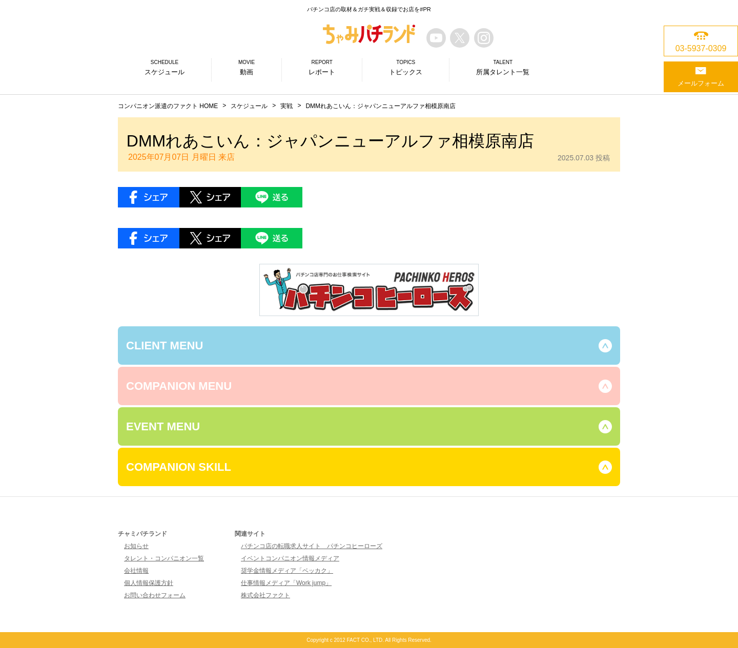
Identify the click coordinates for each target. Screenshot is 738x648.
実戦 (286, 106)
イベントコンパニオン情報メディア (290, 558)
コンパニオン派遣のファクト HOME (168, 106)
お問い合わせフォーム (155, 595)
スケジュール (164, 67)
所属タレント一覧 (502, 67)
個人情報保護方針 (148, 583)
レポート (322, 67)
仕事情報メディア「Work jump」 (286, 583)
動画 (246, 67)
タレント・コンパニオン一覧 (164, 558)
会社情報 (136, 570)
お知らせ (136, 546)
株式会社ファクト (265, 595)
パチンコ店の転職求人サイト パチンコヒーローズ (311, 546)
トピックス (405, 67)
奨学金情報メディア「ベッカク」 (287, 570)
